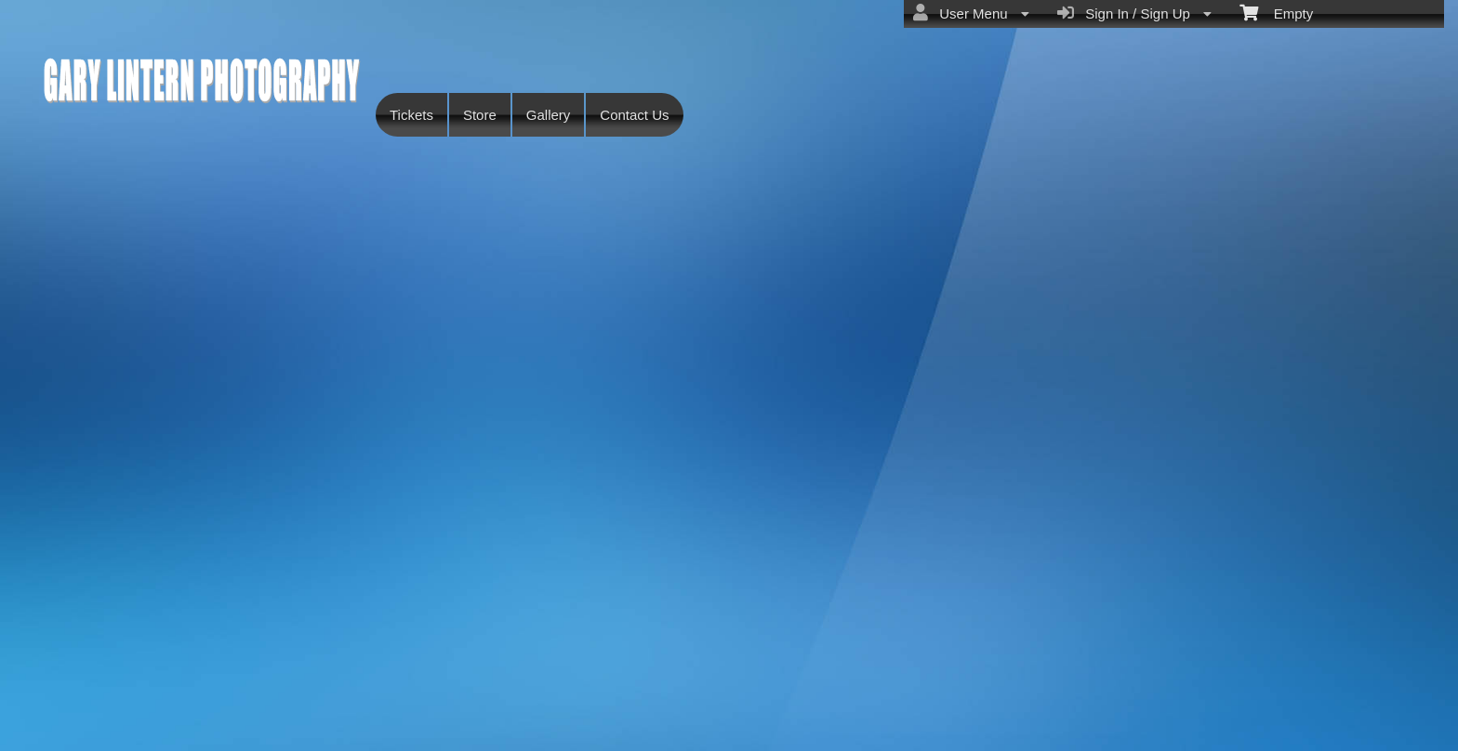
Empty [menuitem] (1276, 12)
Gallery (548, 115)
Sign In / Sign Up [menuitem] (1134, 13)
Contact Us (634, 115)
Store (480, 115)
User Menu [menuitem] (971, 13)
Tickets (411, 115)
